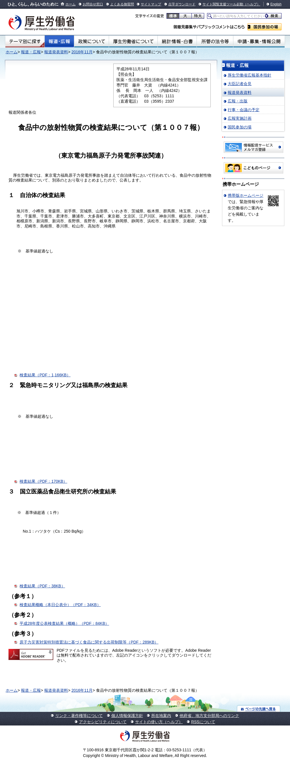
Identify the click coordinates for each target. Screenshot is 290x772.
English (276, 4)
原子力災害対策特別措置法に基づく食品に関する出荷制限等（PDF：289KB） (89, 642)
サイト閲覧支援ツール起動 (222, 4)
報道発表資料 (56, 52)
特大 (198, 15)
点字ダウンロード (181, 4)
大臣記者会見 (239, 83)
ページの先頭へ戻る (259, 708)
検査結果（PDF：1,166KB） (45, 375)
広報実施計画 (239, 118)
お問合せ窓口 (93, 4)
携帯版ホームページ (245, 195)
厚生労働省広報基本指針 (249, 75)
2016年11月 (82, 52)
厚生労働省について (133, 41)
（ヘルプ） (251, 4)
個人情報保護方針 (127, 715)
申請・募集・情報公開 (259, 41)
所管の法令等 (215, 41)
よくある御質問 (122, 4)
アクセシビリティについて (103, 722)
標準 (173, 15)
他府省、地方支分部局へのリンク (209, 715)
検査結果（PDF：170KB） (43, 481)
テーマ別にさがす (24, 41)
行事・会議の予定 (243, 109)
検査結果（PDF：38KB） (42, 586)
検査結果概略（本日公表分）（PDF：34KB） (60, 604)
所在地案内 (161, 715)
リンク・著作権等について (79, 715)
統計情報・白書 (177, 41)
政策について (91, 41)
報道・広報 (59, 41)
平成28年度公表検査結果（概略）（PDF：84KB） (64, 623)
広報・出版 (238, 101)
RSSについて (203, 722)
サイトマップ (151, 4)
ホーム (70, 4)
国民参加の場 (265, 26)
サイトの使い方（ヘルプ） (159, 722)
